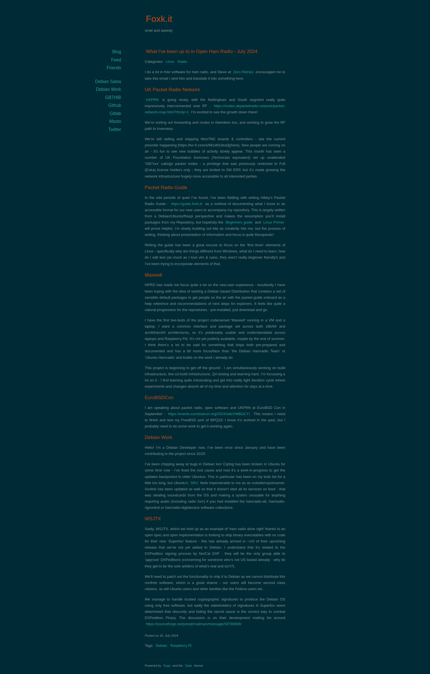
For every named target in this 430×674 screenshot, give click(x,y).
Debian (161, 645)
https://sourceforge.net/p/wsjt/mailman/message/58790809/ (193, 624)
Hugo (166, 665)
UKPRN (152, 100)
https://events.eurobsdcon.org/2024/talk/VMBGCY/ (209, 414)
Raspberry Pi (181, 645)
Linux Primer (273, 222)
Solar (188, 665)
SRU (194, 483)
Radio (182, 61)
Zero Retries (243, 72)
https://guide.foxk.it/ (186, 204)
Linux (170, 61)
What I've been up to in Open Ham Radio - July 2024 (201, 51)
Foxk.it (159, 19)
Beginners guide (239, 222)
